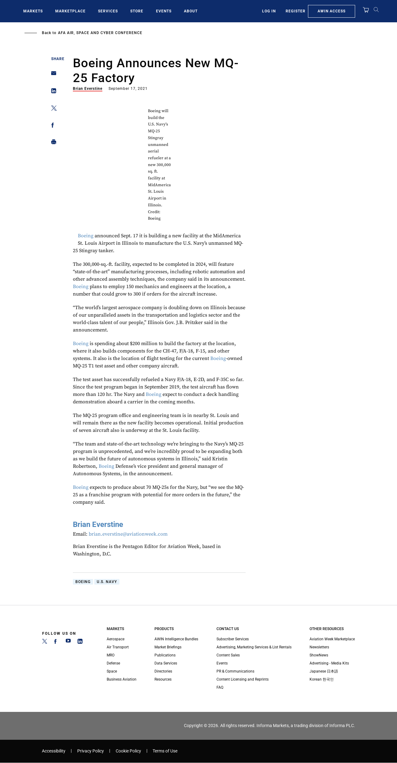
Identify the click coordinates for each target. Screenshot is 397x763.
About (191, 11)
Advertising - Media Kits (329, 663)
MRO (110, 655)
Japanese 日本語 (324, 671)
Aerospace (115, 639)
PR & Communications (235, 671)
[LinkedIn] (80, 642)
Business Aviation (121, 679)
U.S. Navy (107, 582)
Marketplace (70, 11)
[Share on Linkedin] (52, 92)
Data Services (165, 663)
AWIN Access (332, 11)
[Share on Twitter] (52, 109)
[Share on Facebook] (52, 126)
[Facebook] (56, 642)
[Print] (52, 143)
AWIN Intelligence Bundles (176, 639)
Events (164, 11)
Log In (269, 11)
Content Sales (228, 655)
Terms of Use (165, 751)
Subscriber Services (232, 639)
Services (108, 11)
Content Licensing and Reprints (242, 679)
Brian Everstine (87, 88)
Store (136, 11)
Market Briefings (167, 647)
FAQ (219, 687)
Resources (163, 679)
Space (112, 671)
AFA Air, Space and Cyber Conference (100, 33)
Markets (33, 11)
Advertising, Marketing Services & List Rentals (254, 647)
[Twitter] (44, 642)
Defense (113, 663)
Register (296, 11)
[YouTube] (68, 642)
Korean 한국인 (322, 679)
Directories (163, 671)
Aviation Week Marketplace (332, 639)
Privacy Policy (90, 751)
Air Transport (118, 647)
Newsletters (319, 647)
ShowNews (319, 655)
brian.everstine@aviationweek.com (128, 534)
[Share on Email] (52, 75)
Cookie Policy (128, 751)
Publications (165, 655)
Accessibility (53, 751)
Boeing (85, 236)
